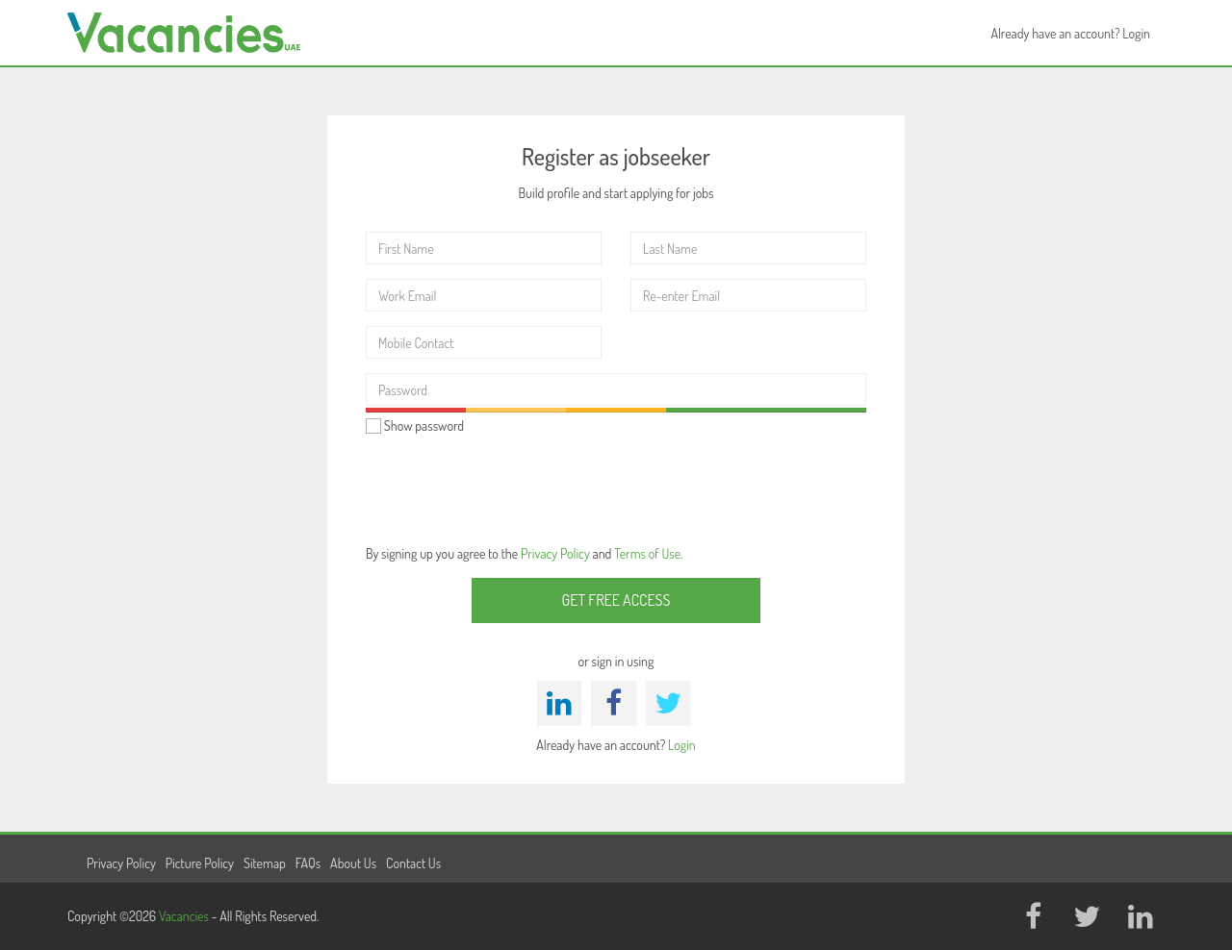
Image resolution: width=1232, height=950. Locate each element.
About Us (353, 863)
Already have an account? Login (1070, 33)
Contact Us (413, 863)
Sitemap (265, 863)
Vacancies (185, 916)
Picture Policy (200, 863)
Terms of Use (647, 553)
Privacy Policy (555, 553)
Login (682, 745)
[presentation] (512, 487)
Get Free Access (616, 600)
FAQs (308, 863)
